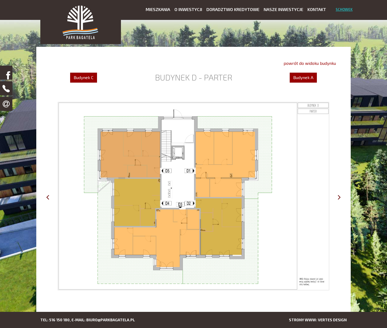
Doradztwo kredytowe (232, 9)
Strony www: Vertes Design (318, 320)
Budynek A (303, 77)
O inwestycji (188, 9)
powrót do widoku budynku (310, 63)
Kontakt (316, 9)
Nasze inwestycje (283, 9)
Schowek (344, 9)
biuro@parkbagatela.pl (110, 320)
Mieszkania (158, 9)
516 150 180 (59, 320)
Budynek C (84, 77)
